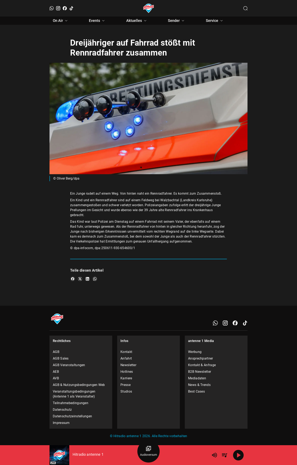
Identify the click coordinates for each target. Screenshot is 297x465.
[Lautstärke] (214, 455)
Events (97, 20)
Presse (125, 385)
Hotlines (126, 372)
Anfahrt (126, 358)
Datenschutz (62, 410)
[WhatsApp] (52, 8)
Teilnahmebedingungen (70, 403)
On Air (61, 20)
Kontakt (126, 352)
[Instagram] (58, 8)
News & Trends (199, 385)
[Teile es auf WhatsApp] (94, 278)
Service (215, 20)
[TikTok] (71, 8)
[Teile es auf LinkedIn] (87, 278)
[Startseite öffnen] (148, 8)
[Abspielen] (238, 455)
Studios (126, 391)
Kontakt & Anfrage (202, 365)
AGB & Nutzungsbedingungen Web (79, 385)
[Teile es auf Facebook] (72, 278)
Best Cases (196, 391)
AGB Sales (61, 358)
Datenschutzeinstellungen (72, 416)
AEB (56, 372)
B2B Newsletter (199, 372)
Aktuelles (137, 20)
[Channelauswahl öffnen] (245, 8)
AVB (56, 378)
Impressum (61, 423)
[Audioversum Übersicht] (148, 451)
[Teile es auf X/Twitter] (80, 278)
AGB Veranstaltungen (69, 365)
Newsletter (128, 365)
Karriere (126, 378)
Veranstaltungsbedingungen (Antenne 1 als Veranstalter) (74, 393)
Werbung (195, 352)
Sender (176, 20)
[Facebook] (65, 8)
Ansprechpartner (200, 358)
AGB (56, 352)
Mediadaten (197, 378)
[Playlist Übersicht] (224, 455)
